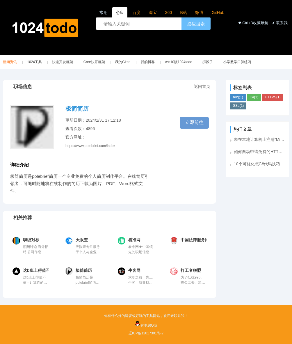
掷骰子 (207, 62)
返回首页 (202, 86)
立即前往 (194, 122)
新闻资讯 (10, 62)
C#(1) (254, 97)
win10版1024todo (178, 62)
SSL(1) (238, 106)
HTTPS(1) (273, 97)
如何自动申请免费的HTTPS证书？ (259, 151)
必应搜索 (196, 23)
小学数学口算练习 (237, 62)
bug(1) (238, 97)
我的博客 (148, 62)
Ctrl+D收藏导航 (252, 23)
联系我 (279, 23)
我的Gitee (123, 62)
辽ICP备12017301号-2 (146, 333)
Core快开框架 (94, 62)
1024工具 (34, 62)
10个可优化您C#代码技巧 (257, 164)
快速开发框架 (62, 62)
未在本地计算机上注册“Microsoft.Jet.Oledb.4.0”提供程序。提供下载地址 (259, 139)
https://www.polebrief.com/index (90, 146)
